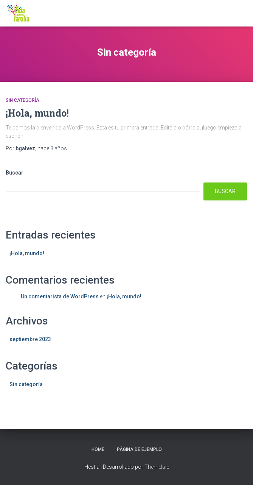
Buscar (14, 173)
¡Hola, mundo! (37, 113)
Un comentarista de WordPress (60, 296)
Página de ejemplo (139, 449)
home (98, 449)
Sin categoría (22, 100)
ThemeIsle (156, 467)
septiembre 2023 (30, 339)
